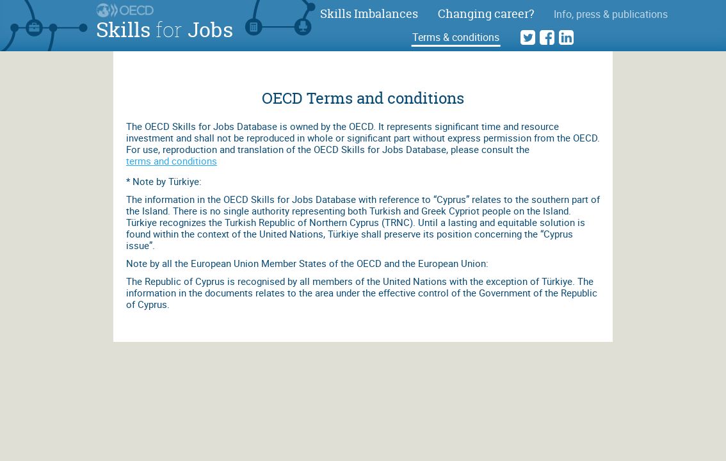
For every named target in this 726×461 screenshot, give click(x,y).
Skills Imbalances (369, 14)
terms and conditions (171, 160)
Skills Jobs (164, 29)
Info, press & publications (611, 14)
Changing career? (486, 14)
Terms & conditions (455, 37)
